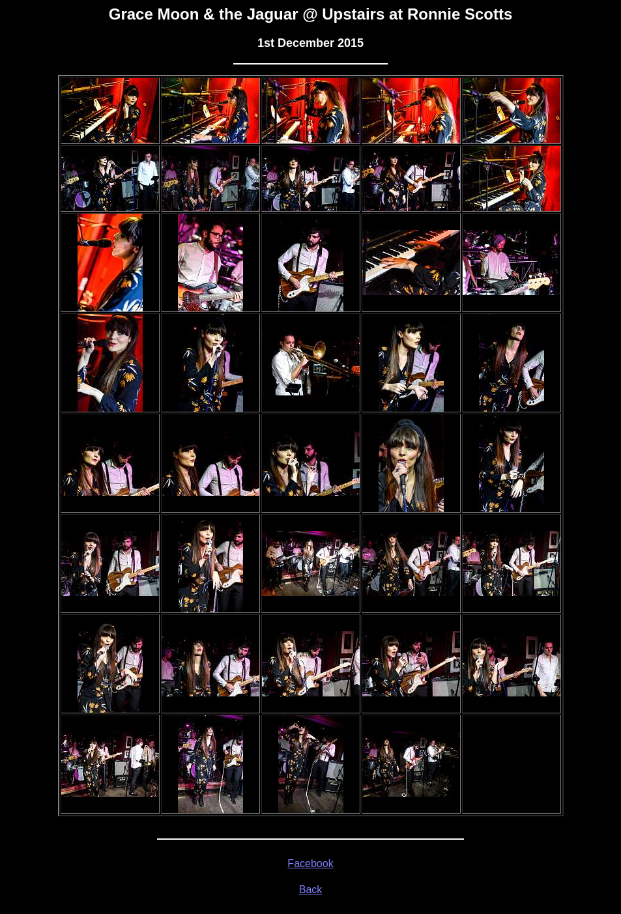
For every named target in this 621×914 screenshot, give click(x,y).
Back (311, 889)
